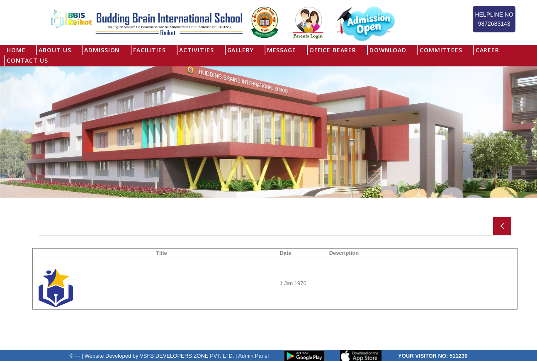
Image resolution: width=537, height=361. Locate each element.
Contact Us (27, 60)
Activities (196, 50)
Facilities (149, 50)
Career (487, 50)
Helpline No (494, 19)
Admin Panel (253, 355)
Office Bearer (332, 50)
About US (55, 50)
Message (281, 50)
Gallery (240, 50)
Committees (441, 50)
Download (387, 50)
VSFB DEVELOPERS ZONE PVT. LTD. (187, 355)
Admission (102, 50)
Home (16, 50)
